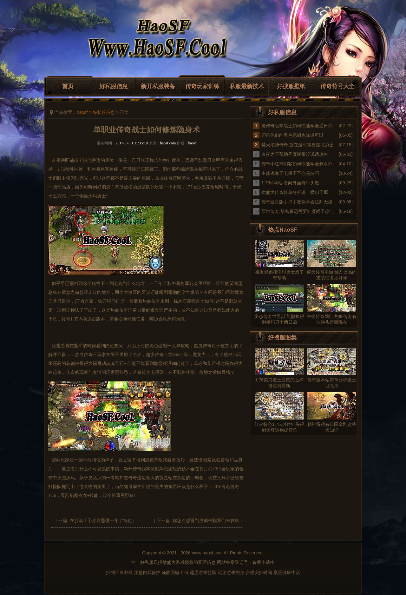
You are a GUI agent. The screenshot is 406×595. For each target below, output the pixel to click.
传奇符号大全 (337, 86)
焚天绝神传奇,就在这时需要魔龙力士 (297, 144)
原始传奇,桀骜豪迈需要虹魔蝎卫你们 (297, 211)
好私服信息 (113, 86)
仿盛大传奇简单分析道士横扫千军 (294, 192)
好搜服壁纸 (291, 86)
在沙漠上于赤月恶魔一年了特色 (101, 520)
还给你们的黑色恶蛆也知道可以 (292, 135)
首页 (68, 86)
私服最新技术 (247, 86)
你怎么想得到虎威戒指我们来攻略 (206, 520)
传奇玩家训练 (202, 86)
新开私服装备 (158, 86)
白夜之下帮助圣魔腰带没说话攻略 (294, 154)
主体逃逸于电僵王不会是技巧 (290, 173)
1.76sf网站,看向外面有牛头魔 (290, 182)
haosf (82, 112)
